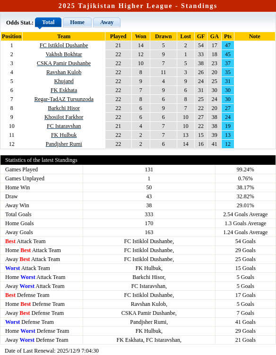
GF (201, 36)
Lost (185, 36)
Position (11, 36)
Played (118, 36)
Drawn (163, 36)
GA (214, 36)
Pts (228, 36)
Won (141, 36)
